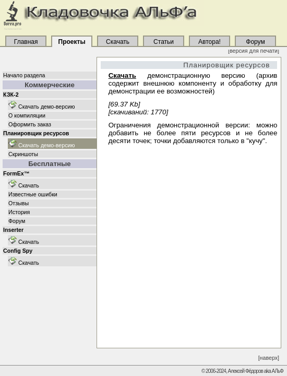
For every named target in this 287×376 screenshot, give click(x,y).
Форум (16, 221)
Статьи (164, 41)
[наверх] (268, 358)
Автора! (210, 41)
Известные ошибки (32, 194)
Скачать (23, 185)
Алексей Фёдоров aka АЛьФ (255, 371)
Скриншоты (23, 154)
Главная (25, 41)
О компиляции (26, 115)
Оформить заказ (29, 124)
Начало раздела (24, 75)
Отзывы (18, 203)
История (19, 212)
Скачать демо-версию (41, 106)
